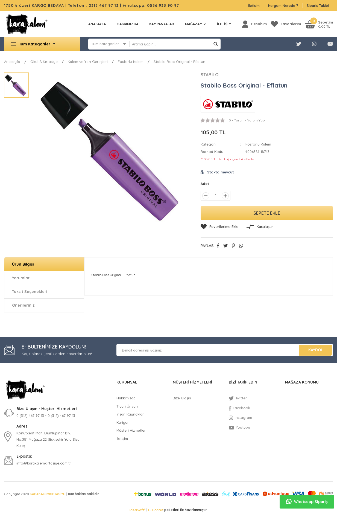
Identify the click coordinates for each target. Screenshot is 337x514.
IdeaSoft (137, 510)
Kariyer (122, 422)
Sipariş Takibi (318, 5)
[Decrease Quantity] (205, 195)
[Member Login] (254, 24)
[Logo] (26, 24)
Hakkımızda (127, 24)
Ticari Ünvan (127, 406)
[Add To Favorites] (219, 227)
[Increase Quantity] (225, 195)
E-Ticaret (155, 510)
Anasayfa (97, 24)
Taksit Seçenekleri (29, 291)
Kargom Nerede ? (283, 5)
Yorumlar (21, 277)
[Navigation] (42, 44)
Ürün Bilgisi (23, 264)
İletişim (254, 5)
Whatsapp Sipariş (307, 502)
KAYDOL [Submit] (315, 349)
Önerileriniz (23, 305)
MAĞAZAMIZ (195, 24)
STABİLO (210, 74)
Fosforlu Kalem (258, 144)
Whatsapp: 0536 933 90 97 (151, 5)
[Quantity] (215, 196)
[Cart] (319, 24)
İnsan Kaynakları (130, 414)
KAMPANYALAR (161, 24)
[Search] (175, 44)
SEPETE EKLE (266, 213)
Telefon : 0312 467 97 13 (93, 5)
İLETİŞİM (224, 24)
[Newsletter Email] (224, 350)
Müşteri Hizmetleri (131, 430)
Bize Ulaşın (182, 398)
